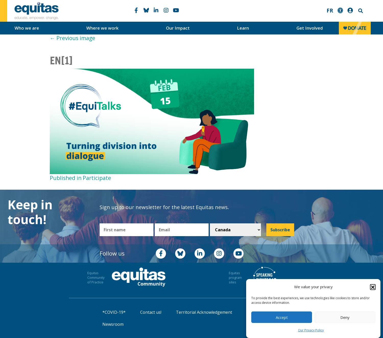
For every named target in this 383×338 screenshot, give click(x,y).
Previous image (72, 38)
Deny (345, 317)
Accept (282, 317)
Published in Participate (80, 178)
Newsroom (113, 324)
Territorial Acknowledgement (204, 312)
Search (360, 10)
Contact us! (150, 312)
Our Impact (178, 28)
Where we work (102, 28)
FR (330, 10)
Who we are (27, 28)
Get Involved (309, 28)
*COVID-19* (114, 312)
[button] (372, 286)
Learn (243, 28)
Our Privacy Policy (311, 330)
